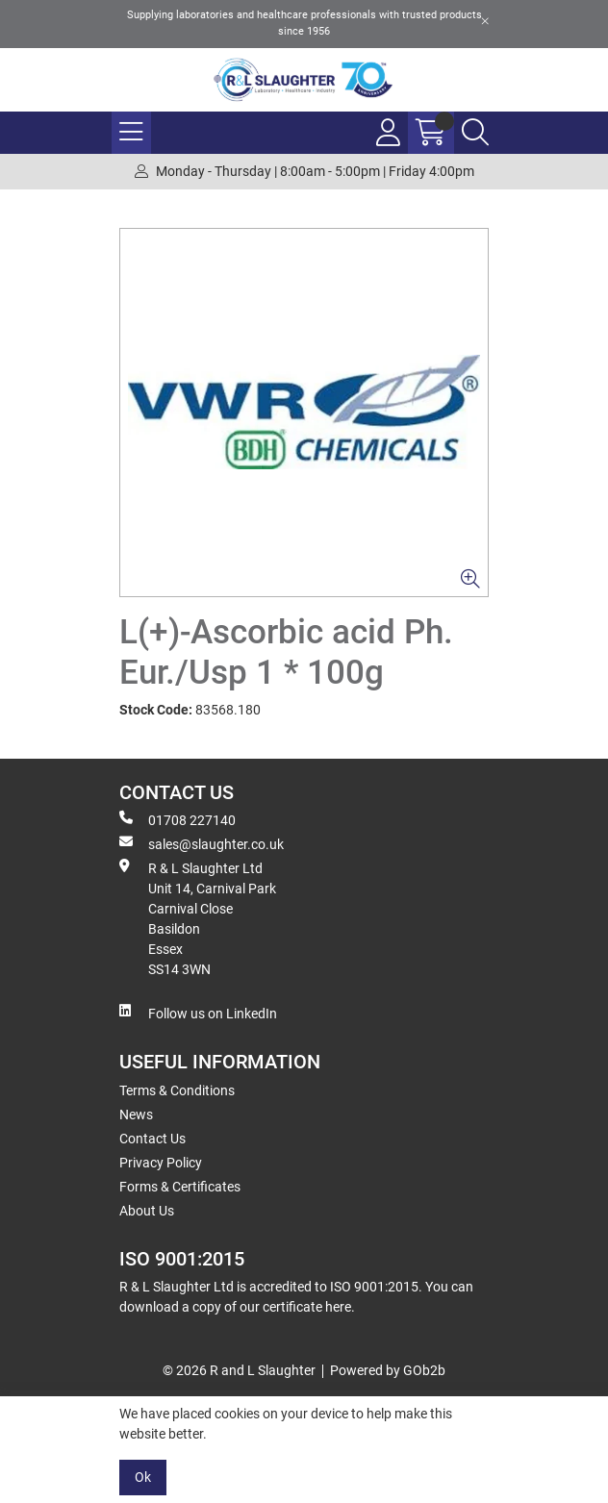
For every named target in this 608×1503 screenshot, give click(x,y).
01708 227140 (177, 819)
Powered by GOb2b (387, 1370)
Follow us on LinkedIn (198, 1012)
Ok (143, 1477)
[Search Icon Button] (475, 133)
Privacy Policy (160, 1162)
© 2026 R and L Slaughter (239, 1370)
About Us (146, 1210)
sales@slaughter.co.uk (201, 843)
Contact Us (152, 1138)
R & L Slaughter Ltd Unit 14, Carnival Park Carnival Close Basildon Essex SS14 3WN (197, 918)
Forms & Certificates (180, 1186)
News (136, 1114)
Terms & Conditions (177, 1090)
